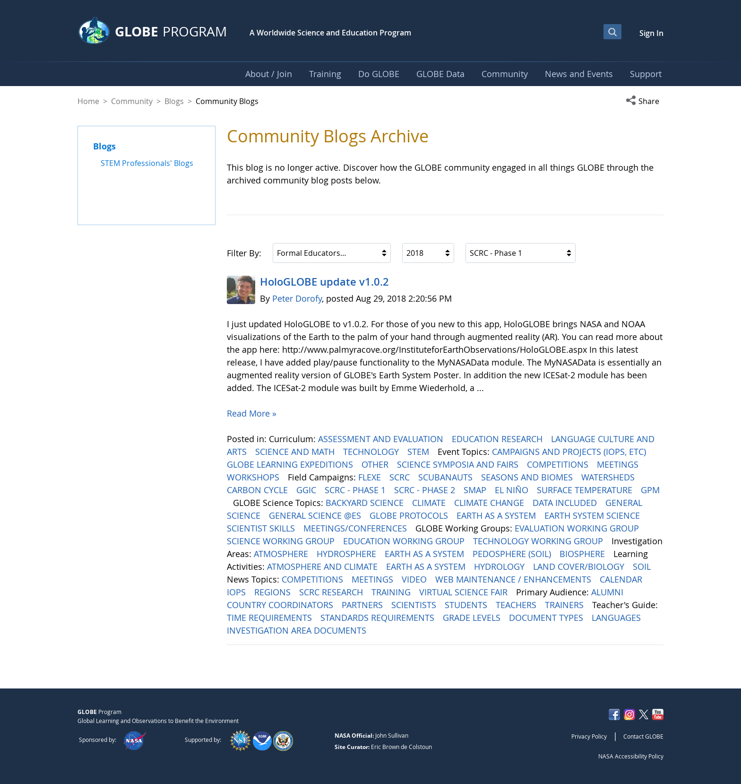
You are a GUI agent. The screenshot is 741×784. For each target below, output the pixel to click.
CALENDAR (622, 579)
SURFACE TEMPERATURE (586, 490)
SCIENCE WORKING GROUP (282, 541)
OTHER (376, 464)
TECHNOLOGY (372, 451)
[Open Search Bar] (612, 31)
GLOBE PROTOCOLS (410, 515)
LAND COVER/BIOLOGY (580, 566)
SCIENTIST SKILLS (262, 528)
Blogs (174, 101)
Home (88, 101)
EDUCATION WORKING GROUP (405, 541)
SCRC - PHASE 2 (425, 490)
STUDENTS (467, 604)
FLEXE (370, 477)
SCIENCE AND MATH (296, 451)
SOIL (643, 566)
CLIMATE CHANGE (490, 502)
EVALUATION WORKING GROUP (578, 528)
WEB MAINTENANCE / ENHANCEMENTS (514, 579)
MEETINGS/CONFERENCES (356, 528)
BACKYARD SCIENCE (366, 502)
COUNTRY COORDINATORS (281, 604)
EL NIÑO (513, 490)
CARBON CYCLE (258, 490)
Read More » (251, 413)
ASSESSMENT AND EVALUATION (382, 438)
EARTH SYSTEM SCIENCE (593, 515)
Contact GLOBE (643, 736)
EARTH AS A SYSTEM (497, 515)
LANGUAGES (617, 617)
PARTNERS (363, 604)
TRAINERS (565, 604)
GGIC (307, 490)
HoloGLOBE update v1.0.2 (324, 282)
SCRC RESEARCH (332, 592)
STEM (419, 451)
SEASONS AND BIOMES (528, 477)
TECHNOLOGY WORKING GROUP (539, 541)
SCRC (400, 477)
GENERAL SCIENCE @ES (316, 515)
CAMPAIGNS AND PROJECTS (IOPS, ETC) (570, 451)
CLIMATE (430, 502)
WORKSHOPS (254, 477)
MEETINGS (619, 464)
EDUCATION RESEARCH (498, 438)
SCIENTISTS (415, 604)
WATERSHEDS (609, 477)
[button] (644, 101)
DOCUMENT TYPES (547, 617)
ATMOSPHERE (282, 553)
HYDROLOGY (500, 566)
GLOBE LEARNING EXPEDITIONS (291, 464)
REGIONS (273, 592)
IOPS (237, 592)
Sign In (651, 33)
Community (132, 101)
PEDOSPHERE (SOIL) (513, 553)
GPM (650, 490)
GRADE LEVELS (473, 617)
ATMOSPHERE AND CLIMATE (323, 566)
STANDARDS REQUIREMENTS (378, 617)
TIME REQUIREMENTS (270, 617)
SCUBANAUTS (446, 477)
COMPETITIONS (559, 464)
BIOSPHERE (583, 553)
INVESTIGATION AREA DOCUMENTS (298, 630)
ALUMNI (608, 592)
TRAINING (392, 592)
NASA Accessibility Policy (630, 756)
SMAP (476, 490)
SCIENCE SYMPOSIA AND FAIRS (459, 464)
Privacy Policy (589, 736)
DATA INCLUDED (566, 502)
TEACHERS (517, 604)
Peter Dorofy (297, 298)
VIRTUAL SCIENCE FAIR (464, 592)
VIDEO (415, 579)
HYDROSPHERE (348, 553)
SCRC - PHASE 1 (356, 490)
